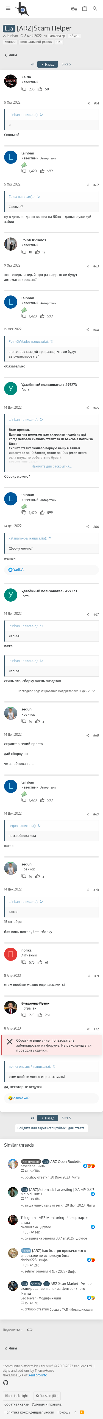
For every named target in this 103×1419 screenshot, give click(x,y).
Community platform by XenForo (48, 1366)
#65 (96, 408)
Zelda (26, 77)
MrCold (26, 1194)
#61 (96, 103)
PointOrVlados (33, 240)
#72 (96, 1029)
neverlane (28, 1166)
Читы (42, 1166)
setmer (30, 1271)
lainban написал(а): (23, 115)
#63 (96, 266)
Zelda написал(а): (22, 197)
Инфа (43, 1260)
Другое (45, 1227)
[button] (8, 8)
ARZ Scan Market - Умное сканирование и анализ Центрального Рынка (56, 1288)
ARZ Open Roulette (65, 1161)
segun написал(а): (22, 826)
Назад (47, 64)
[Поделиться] (88, 103)
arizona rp (57, 36)
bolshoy (31, 1177)
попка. (26, 950)
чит (59, 42)
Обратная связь (16, 1404)
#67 (96, 614)
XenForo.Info (37, 1375)
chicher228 (29, 1260)
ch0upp (30, 1309)
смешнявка (29, 1227)
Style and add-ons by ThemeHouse (28, 1370)
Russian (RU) (47, 1396)
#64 (96, 330)
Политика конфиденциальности (29, 1412)
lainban (12, 36)
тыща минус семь (38, 1205)
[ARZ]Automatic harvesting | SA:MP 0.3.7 (61, 1189)
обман (74, 36)
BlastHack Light (16, 1396)
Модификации (50, 1298)
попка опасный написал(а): (30, 1066)
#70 (96, 890)
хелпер (10, 42)
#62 (96, 185)
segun (26, 709)
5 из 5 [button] (66, 64)
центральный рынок (36, 42)
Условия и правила (47, 1404)
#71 (96, 976)
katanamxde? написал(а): (28, 538)
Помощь (63, 1412)
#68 (96, 735)
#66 (96, 527)
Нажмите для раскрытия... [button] (52, 466)
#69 (96, 814)
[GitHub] (6, 1382)
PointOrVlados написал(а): (29, 341)
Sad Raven (28, 1298)
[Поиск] (95, 9)
